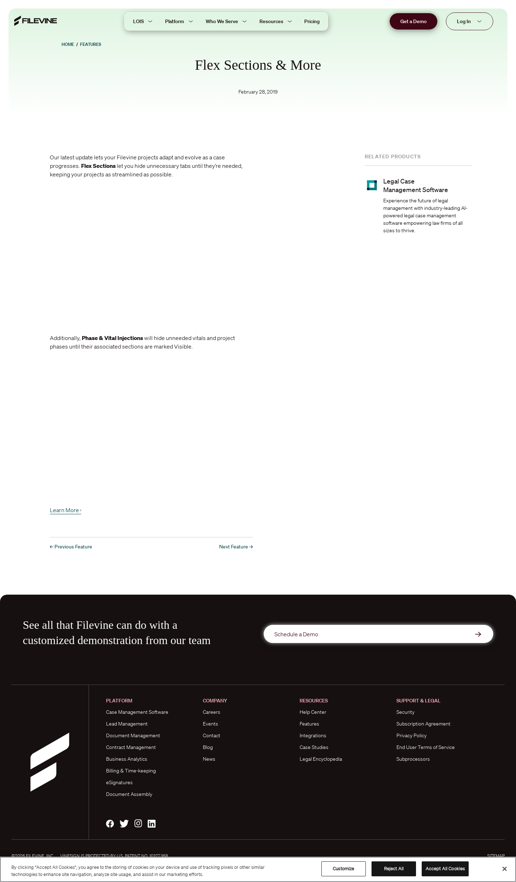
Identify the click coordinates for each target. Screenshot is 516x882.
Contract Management (131, 747)
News (209, 759)
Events (210, 724)
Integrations (313, 735)
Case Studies (314, 747)
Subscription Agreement (423, 724)
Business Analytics (126, 759)
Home (68, 44)
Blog (208, 747)
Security (405, 712)
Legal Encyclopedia (321, 759)
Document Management (133, 735)
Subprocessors (413, 759)
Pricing (312, 21)
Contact (211, 735)
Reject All (394, 869)
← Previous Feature (71, 546)
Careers (211, 712)
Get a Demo (413, 21)
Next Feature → (236, 546)
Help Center (313, 712)
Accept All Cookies (445, 869)
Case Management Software (137, 712)
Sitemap (496, 856)
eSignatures (119, 782)
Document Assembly (129, 794)
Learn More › (65, 510)
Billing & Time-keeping (131, 770)
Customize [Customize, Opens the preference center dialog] (343, 869)
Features (90, 44)
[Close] (504, 869)
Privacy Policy (411, 735)
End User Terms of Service (425, 747)
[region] (258, 869)
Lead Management (127, 724)
